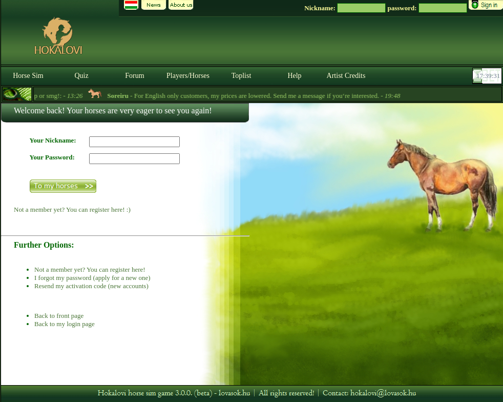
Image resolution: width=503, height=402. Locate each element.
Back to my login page (64, 324)
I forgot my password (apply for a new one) (92, 278)
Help (294, 75)
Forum (134, 75)
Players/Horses (187, 75)
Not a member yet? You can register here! (89, 269)
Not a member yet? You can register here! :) (72, 209)
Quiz (81, 75)
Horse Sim (28, 75)
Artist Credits (346, 75)
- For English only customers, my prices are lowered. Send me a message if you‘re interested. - (261, 95)
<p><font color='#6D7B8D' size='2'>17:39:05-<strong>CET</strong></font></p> (488, 76)
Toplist (242, 75)
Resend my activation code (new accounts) (91, 286)
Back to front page (58, 315)
